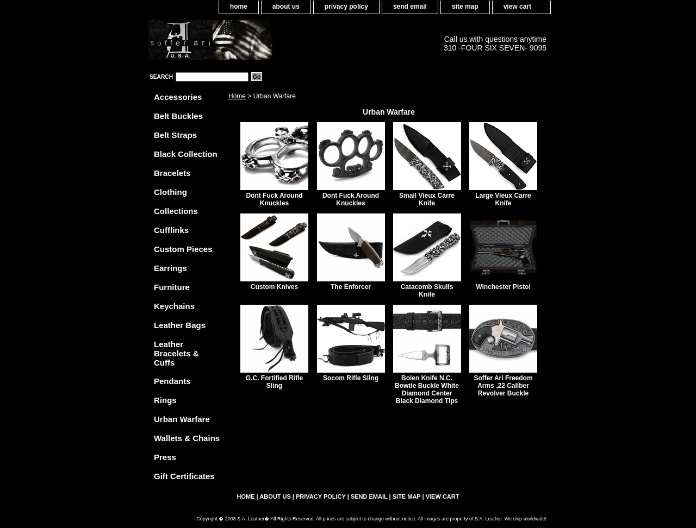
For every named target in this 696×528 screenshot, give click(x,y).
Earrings (170, 268)
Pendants (172, 381)
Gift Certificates (184, 476)
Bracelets (172, 173)
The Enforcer (351, 287)
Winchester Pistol (503, 287)
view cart (517, 6)
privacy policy (346, 6)
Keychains (174, 306)
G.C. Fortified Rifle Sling (274, 381)
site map (465, 6)
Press (165, 457)
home (238, 6)
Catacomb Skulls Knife (427, 290)
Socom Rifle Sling (350, 378)
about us (286, 6)
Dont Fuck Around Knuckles (274, 199)
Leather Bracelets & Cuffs (176, 353)
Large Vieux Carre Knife (503, 199)
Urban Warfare (182, 419)
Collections (176, 211)
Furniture (172, 287)
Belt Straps (175, 135)
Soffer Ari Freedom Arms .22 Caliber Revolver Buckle (503, 385)
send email (410, 6)
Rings (165, 400)
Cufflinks (171, 230)
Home (237, 96)
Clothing (170, 192)
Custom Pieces (183, 249)
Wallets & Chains (187, 438)
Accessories (178, 97)
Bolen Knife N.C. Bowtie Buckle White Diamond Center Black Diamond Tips (427, 389)
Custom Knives (274, 287)
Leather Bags (180, 325)
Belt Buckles (178, 116)
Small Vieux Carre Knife (427, 199)
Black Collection (185, 154)
